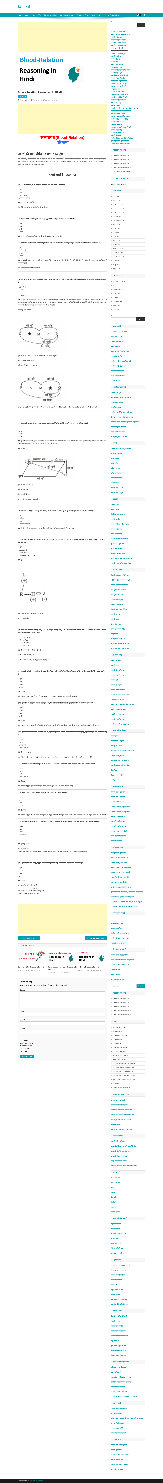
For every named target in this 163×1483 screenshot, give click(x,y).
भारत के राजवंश (115, 519)
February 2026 (118, 204)
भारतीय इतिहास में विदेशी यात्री (119, 539)
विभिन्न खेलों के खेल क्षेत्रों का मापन (120, 648)
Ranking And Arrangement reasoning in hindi (62, 968)
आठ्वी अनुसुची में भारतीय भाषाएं (120, 351)
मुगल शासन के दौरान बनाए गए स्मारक (121, 558)
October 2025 (118, 216)
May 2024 (116, 265)
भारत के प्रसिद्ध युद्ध (116, 529)
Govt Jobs (116, 293)
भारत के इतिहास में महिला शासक (120, 524)
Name (22, 1011)
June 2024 (116, 261)
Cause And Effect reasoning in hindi (31, 967)
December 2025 (118, 208)
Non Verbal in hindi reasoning (123, 1051)
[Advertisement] (62, 37)
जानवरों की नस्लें (115, 1294)
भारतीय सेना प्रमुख (116, 392)
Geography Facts (83, 15)
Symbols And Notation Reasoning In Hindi (96, 938)
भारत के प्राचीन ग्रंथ (116, 504)
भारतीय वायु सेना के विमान (118, 427)
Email (22, 1020)
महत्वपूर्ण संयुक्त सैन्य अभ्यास (119, 437)
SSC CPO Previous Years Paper (124, 1067)
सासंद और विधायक (116, 841)
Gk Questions (117, 289)
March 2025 (117, 244)
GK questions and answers (122, 168)
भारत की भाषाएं (115, 346)
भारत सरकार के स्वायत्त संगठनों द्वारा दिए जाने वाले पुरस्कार (127, 902)
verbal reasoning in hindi (121, 1087)
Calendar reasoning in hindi (88, 967)
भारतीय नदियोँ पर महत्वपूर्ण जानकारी (121, 448)
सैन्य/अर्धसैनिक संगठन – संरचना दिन (121, 397)
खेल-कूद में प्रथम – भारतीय (118, 590)
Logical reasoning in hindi (121, 1047)
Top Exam (116, 309)
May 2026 (116, 196)
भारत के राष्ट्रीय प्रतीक (117, 341)
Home (26, 15)
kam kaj (24, 6)
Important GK (117, 301)
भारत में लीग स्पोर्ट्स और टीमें (118, 599)
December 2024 (118, 256)
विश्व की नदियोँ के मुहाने (117, 493)
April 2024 (116, 269)
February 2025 (118, 248)
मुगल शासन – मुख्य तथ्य (117, 544)
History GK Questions (112, 15)
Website (23, 1029)
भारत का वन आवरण (116, 1280)
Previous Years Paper (120, 1055)
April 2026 (116, 200)
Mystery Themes (38, 1480)
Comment (24, 990)
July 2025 (116, 228)
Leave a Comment (51, 100)
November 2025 (118, 212)
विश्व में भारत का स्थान (117, 337)
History (115, 297)
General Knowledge (67, 15)
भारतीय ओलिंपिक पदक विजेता (119, 585)
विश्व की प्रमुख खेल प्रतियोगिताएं (120, 575)
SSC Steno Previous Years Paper (124, 1079)
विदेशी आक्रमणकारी (116, 534)
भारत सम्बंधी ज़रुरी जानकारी (119, 332)
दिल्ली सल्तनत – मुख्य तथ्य (118, 514)
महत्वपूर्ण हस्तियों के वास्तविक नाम (120, 1151)
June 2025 (116, 232)
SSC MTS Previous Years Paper (124, 1075)
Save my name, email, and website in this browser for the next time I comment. (26, 1045)
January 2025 (118, 252)
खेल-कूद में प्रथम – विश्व (117, 595)
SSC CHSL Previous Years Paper (124, 1063)
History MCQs (36, 15)
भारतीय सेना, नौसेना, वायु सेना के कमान (122, 412)
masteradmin (37, 100)
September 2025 (119, 220)
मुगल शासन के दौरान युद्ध (118, 548)
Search (113, 22)
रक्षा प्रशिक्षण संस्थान (116, 407)
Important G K (96, 15)
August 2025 (117, 224)
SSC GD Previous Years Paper (123, 1071)
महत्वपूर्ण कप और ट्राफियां (118, 639)
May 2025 (116, 236)
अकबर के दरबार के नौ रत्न (118, 553)
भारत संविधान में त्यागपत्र (118, 821)
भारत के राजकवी (115, 509)
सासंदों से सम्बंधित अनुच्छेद (118, 836)
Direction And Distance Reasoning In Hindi (30, 938)
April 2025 (116, 240)
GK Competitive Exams (121, 155)
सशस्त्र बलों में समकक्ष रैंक (118, 432)
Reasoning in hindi (50, 15)
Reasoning (22, 96)
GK (114, 285)
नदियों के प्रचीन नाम (116, 453)
